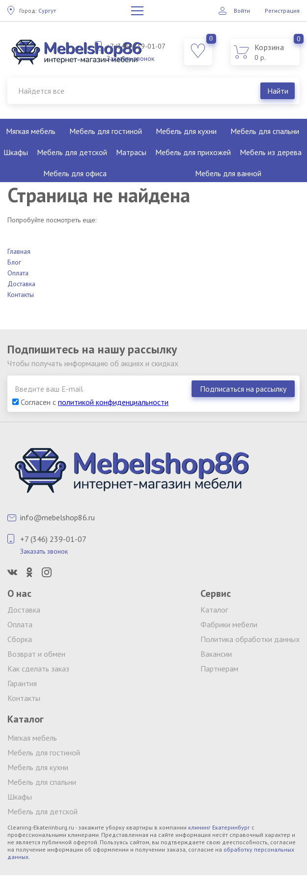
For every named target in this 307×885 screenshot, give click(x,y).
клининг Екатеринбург (219, 827)
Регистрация (282, 10)
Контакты (20, 294)
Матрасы (131, 152)
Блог (14, 262)
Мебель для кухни (186, 131)
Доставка (21, 283)
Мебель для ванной (228, 173)
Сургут (37, 10)
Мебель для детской (72, 152)
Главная (18, 251)
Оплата (17, 272)
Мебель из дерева (271, 152)
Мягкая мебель (31, 131)
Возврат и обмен (36, 654)
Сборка (19, 639)
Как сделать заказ (38, 668)
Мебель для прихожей (193, 152)
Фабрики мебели (228, 624)
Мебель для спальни (264, 131)
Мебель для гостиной (105, 131)
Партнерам (219, 668)
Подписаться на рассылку (243, 389)
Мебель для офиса (75, 173)
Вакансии (216, 654)
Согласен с (90, 402)
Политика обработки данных (250, 639)
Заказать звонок (130, 58)
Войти (242, 10)
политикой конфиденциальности (113, 402)
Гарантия (22, 683)
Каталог (214, 610)
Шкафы (15, 152)
